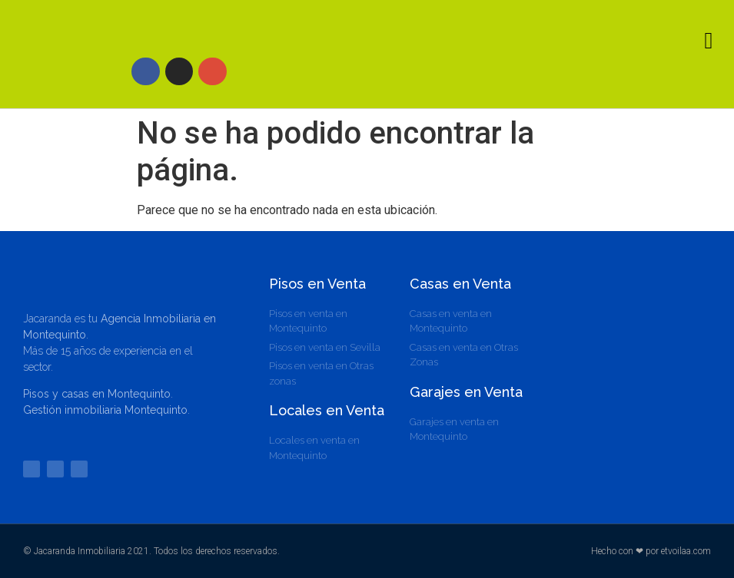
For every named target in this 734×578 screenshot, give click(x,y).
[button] (709, 40)
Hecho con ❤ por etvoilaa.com (651, 551)
